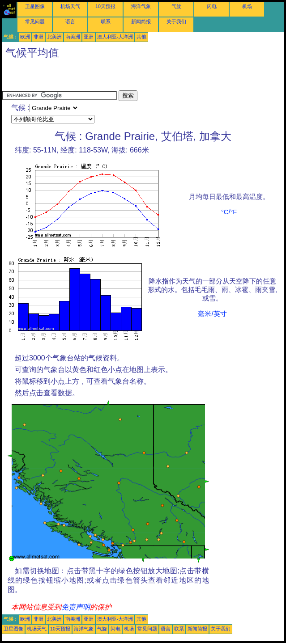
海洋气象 (141, 6)
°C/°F (229, 212)
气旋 (176, 6)
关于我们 (176, 21)
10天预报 (105, 6)
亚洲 (89, 36)
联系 (106, 21)
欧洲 (25, 36)
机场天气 (70, 6)
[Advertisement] (106, 76)
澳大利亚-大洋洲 (115, 36)
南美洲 (72, 36)
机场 (247, 6)
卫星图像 (35, 6)
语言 (70, 21)
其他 (141, 36)
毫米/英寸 (212, 313)
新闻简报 (141, 21)
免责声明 (75, 607)
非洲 (38, 36)
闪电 (212, 6)
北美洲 (54, 36)
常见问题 (35, 21)
